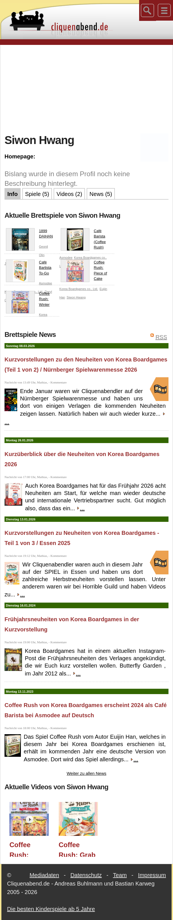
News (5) (100, 194)
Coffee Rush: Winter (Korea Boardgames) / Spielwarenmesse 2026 (31, 849)
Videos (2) (69, 194)
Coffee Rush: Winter (28, 300)
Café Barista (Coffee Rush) (83, 239)
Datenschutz (86, 875)
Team (120, 875)
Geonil (43, 246)
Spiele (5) (37, 194)
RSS (161, 337)
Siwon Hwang (76, 297)
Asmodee (45, 283)
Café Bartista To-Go (28, 269)
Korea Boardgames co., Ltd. (78, 289)
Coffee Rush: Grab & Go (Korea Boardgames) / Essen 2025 (80, 849)
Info (12, 194)
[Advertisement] (89, 88)
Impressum (152, 875)
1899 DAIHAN (29, 234)
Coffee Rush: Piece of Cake (84, 271)
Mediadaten (44, 875)
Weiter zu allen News (86, 773)
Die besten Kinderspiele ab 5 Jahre (51, 909)
